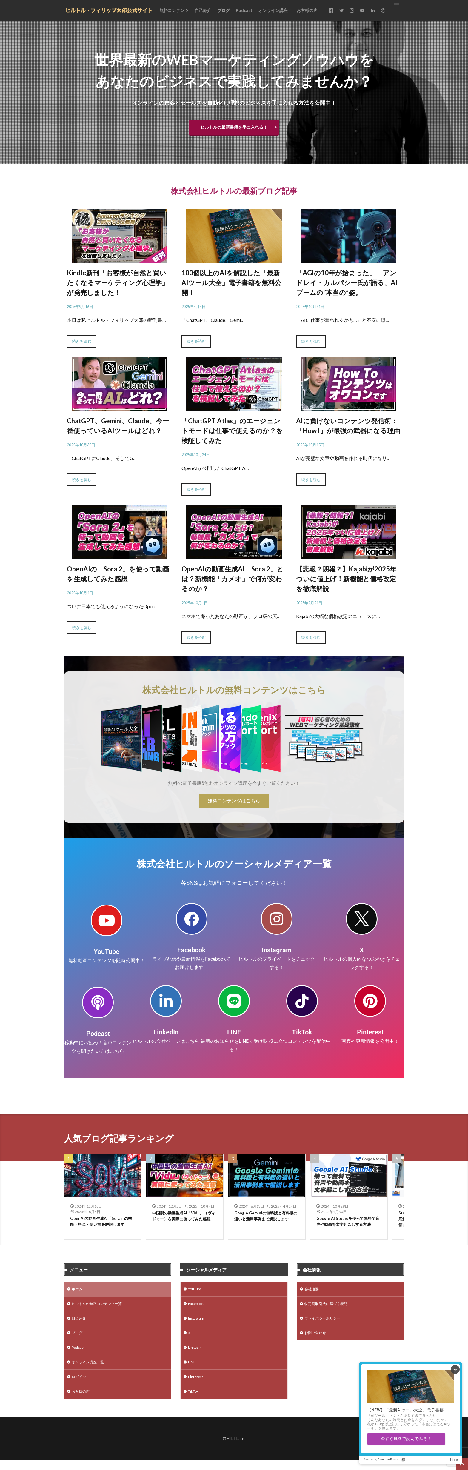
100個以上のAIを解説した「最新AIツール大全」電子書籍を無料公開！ (231, 282)
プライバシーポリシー (325, 1323)
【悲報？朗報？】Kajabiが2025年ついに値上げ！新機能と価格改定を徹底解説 (346, 579)
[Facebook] (191, 919)
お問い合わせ (317, 1338)
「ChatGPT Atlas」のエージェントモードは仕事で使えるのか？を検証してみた (232, 431)
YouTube (106, 951)
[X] (362, 919)
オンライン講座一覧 (90, 1369)
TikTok (302, 1032)
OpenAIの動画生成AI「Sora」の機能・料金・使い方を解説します (101, 1225)
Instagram (277, 950)
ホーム (78, 1292)
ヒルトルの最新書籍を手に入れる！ (234, 127)
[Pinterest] (370, 1001)
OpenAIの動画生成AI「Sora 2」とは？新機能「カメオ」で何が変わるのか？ (232, 579)
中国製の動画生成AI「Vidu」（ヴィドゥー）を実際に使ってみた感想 (183, 1220)
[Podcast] (98, 1002)
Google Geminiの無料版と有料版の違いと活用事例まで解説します (265, 1220)
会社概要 (312, 1292)
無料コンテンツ (174, 10)
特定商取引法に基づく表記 (329, 1307)
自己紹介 (203, 10)
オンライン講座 (273, 10)
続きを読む (81, 341)
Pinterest (370, 1032)
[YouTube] (106, 920)
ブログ (223, 10)
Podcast (244, 10)
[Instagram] (276, 919)
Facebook (191, 950)
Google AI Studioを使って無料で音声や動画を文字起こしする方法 (347, 1225)
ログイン (80, 1385)
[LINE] (234, 1001)
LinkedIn (165, 1032)
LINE (234, 1032)
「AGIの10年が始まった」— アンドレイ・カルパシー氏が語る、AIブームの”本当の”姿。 (347, 282)
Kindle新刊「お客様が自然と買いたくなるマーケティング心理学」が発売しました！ (117, 282)
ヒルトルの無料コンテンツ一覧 (101, 1307)
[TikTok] (302, 1001)
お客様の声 (307, 10)
